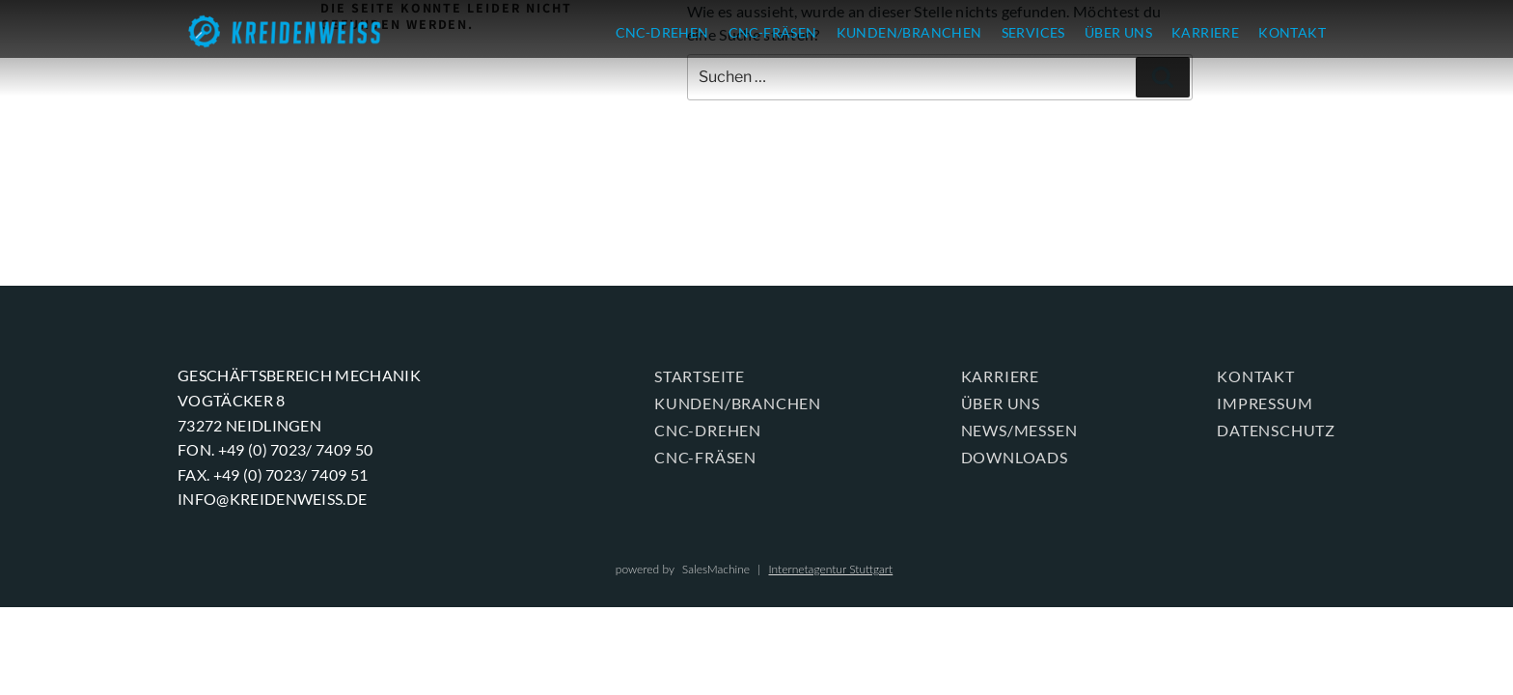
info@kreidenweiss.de (272, 498)
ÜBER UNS (1118, 32)
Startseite (699, 376)
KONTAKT (1292, 32)
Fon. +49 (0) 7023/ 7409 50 (275, 449)
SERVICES (1033, 32)
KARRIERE (1205, 32)
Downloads (1014, 457)
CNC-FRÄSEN (773, 32)
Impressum (1264, 403)
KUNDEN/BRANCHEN (909, 32)
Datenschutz (1276, 430)
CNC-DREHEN (662, 32)
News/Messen (1019, 430)
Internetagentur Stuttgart (830, 569)
